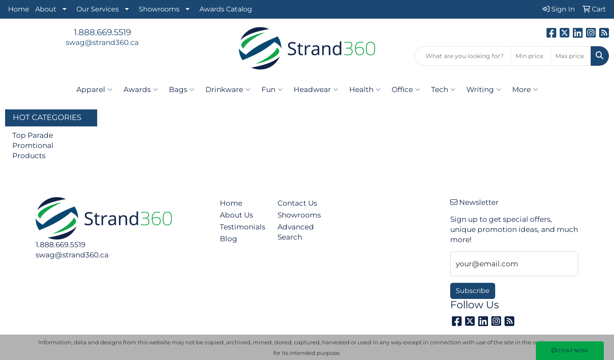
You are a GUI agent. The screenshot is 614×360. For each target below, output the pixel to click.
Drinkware (227, 89)
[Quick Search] (463, 56)
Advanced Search (296, 231)
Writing (483, 89)
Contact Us (297, 202)
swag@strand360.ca (102, 42)
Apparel (94, 89)
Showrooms (159, 9)
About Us (236, 214)
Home (18, 9)
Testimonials (242, 226)
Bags (181, 89)
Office (406, 89)
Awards (140, 89)
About (45, 9)
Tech (443, 89)
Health (365, 89)
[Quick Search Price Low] (531, 56)
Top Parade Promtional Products (32, 145)
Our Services (97, 9)
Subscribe (473, 291)
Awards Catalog (225, 9)
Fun (272, 89)
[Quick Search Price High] (571, 56)
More (525, 89)
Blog (228, 238)
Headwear (316, 89)
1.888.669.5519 (102, 32)
